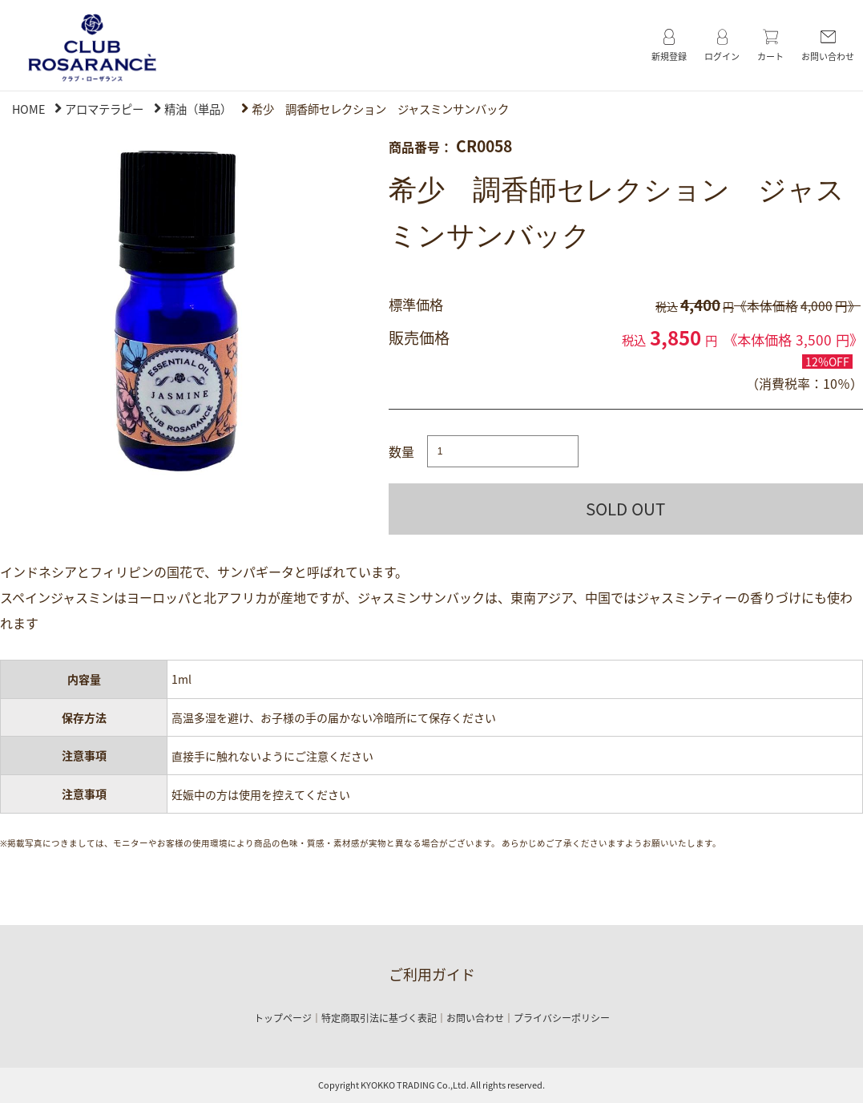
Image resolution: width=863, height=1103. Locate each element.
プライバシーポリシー (562, 1018)
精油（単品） (198, 109)
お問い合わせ (475, 1018)
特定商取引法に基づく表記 (379, 1018)
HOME (28, 109)
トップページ (283, 1018)
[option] (172, 309)
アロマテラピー (104, 109)
